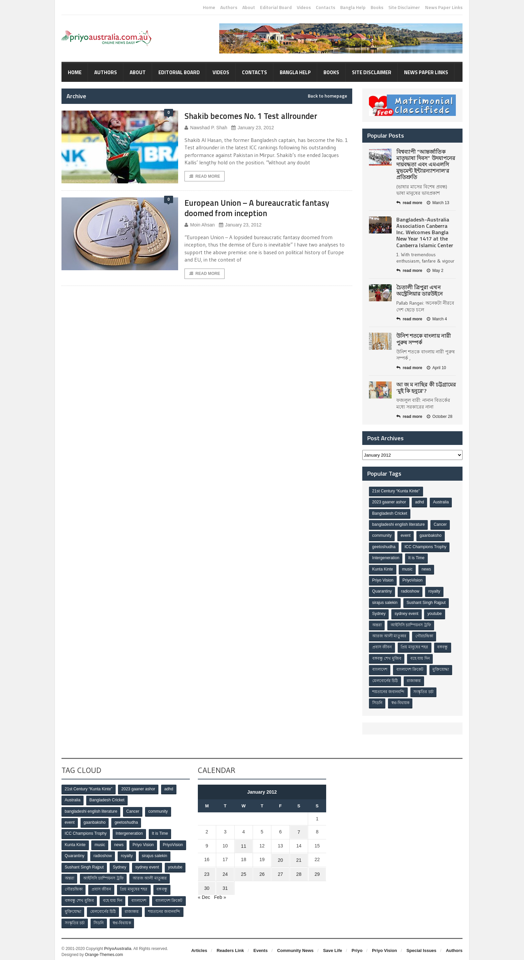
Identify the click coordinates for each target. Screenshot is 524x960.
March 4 (436, 319)
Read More (204, 176)
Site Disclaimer (404, 7)
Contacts (325, 7)
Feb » (220, 890)
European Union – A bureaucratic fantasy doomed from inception (262, 207)
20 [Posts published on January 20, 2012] (280, 855)
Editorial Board (276, 7)
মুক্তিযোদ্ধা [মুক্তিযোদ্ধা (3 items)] (441, 667)
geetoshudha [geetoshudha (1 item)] (383, 546)
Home (209, 7)
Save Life (332, 946)
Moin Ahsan (199, 224)
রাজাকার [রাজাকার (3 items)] (414, 678)
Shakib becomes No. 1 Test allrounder (255, 115)
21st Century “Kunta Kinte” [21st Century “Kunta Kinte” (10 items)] (395, 491)
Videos (304, 7)
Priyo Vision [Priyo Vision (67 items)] (382, 579)
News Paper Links (444, 7)
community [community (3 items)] (382, 535)
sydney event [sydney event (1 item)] (407, 612)
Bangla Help (353, 7)
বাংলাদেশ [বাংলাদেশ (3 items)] (379, 667)
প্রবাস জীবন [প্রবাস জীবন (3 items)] (382, 645)
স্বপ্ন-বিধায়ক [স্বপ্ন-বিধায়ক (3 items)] (401, 700)
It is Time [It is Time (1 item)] (417, 557)
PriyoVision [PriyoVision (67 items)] (413, 579)
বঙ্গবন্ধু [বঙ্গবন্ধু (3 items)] (443, 645)
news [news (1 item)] (426, 568)
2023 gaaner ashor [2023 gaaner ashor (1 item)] (389, 502)
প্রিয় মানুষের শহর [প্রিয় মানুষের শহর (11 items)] (414, 645)
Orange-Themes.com (104, 950)
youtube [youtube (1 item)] (435, 612)
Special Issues (421, 946)
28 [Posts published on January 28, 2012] (298, 868)
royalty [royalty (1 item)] (434, 590)
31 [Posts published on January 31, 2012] (225, 881)
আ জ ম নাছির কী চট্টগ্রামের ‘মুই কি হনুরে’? (425, 387)
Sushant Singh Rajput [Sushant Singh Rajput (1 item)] (426, 601)
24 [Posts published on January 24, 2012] (225, 868)
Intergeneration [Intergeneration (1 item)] (385, 557)
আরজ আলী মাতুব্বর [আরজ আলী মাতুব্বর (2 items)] (389, 634)
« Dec (204, 890)
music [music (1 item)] (407, 568)
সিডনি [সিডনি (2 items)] (377, 700)
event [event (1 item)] (406, 535)
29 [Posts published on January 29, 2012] (317, 868)
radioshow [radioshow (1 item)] (410, 590)
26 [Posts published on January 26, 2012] (262, 868)
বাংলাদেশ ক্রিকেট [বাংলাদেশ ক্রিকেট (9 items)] (410, 667)
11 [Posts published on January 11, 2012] (243, 842)
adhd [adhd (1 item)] (419, 502)
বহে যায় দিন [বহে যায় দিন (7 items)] (420, 656)
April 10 (436, 368)
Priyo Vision (384, 946)
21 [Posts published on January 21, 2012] (298, 855)
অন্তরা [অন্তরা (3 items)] (377, 623)
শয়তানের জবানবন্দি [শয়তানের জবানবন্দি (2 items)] (388, 689)
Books (377, 7)
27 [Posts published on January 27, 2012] (280, 868)
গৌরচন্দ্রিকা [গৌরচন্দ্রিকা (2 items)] (424, 634)
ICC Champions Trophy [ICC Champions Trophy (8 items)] (425, 546)
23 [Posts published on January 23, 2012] (207, 868)
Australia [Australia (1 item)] (441, 502)
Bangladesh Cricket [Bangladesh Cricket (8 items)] (389, 513)
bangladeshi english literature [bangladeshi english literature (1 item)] (398, 524)
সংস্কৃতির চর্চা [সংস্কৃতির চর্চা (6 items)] (423, 689)
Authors (228, 7)
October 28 (439, 417)
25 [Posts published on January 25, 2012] (243, 868)
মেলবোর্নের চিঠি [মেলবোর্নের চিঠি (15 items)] (385, 678)
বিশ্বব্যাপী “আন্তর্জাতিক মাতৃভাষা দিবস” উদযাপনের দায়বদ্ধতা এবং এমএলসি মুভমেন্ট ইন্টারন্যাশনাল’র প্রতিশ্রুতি (425, 164)
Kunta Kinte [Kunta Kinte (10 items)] (382, 568)
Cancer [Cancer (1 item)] (440, 524)
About (248, 7)
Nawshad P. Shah (205, 127)
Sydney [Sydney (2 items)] (379, 612)
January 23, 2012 (252, 127)
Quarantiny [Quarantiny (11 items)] (382, 590)
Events (260, 946)
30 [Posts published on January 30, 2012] (207, 881)
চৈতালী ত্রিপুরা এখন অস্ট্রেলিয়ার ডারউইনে (419, 290)
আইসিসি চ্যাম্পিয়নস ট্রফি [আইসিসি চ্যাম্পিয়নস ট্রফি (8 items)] (411, 623)
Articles (199, 946)
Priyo (357, 946)
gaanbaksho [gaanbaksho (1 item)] (431, 535)
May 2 (434, 271)
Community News (295, 946)
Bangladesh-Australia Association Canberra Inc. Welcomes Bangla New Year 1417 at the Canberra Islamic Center (424, 232)
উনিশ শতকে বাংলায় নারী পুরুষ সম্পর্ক (423, 339)
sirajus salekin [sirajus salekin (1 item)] (384, 601)
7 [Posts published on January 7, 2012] (298, 829)
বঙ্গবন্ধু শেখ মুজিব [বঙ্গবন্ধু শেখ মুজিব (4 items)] (386, 656)
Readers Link (230, 946)
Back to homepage (327, 96)
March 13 (437, 203)
